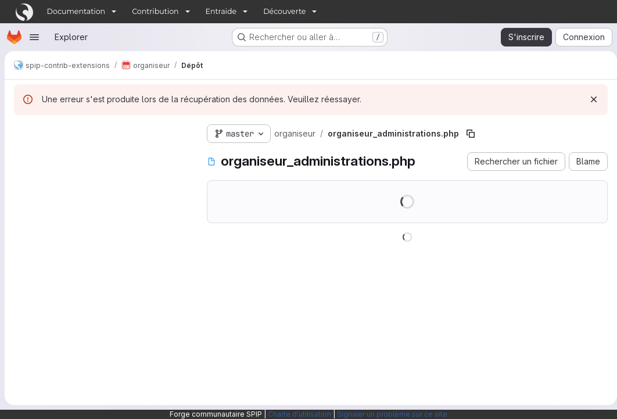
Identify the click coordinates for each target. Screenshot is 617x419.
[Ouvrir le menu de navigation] (34, 37)
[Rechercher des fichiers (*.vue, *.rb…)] (101, 154)
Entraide (221, 11)
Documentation (76, 11)
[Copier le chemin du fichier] (470, 133)
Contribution (155, 11)
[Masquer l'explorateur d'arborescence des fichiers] (23, 131)
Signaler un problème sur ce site (392, 414)
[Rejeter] (589, 99)
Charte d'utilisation (299, 414)
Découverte (284, 11)
